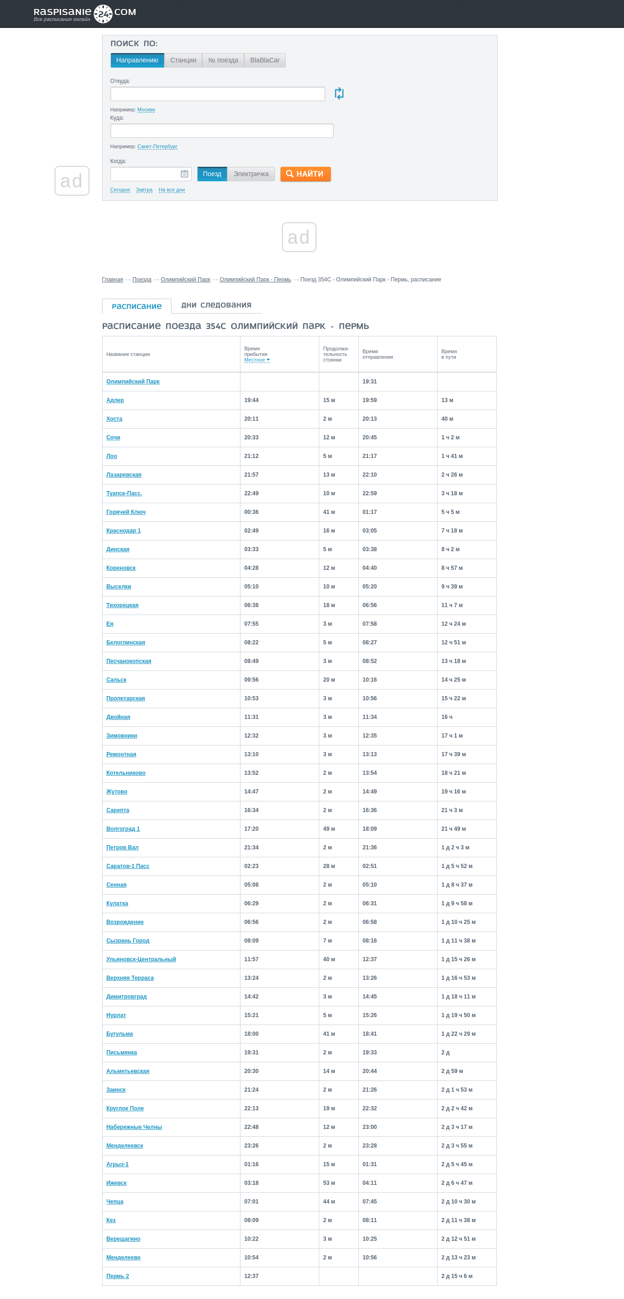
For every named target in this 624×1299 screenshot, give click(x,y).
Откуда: (139, 81)
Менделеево (142, 1220)
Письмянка (140, 1015)
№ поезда (241, 60)
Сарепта (136, 773)
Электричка (269, 137)
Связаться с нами (313, 1271)
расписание (156, 270)
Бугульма (138, 996)
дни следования (235, 269)
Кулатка (136, 866)
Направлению (156, 60)
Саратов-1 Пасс (146, 829)
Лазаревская (142, 437)
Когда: (137, 125)
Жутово (135, 754)
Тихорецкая (141, 568)
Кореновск (139, 530)
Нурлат (134, 978)
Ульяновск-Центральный (160, 922)
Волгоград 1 (141, 791)
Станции (202, 60)
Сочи (132, 400)
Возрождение (143, 885)
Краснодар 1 (142, 493)
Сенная (135, 847)
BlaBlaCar (283, 60)
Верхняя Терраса (148, 940)
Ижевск (135, 1145)
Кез (129, 1183)
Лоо (130, 419)
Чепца (133, 1164)
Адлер (134, 363)
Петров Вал (141, 810)
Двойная (137, 680)
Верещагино (142, 1201)
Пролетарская (144, 661)
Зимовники (140, 698)
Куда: (313, 81)
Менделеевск (143, 1108)
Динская (136, 512)
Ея (128, 586)
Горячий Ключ (144, 475)
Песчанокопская (147, 624)
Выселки (137, 549)
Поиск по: (152, 44)
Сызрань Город (146, 903)
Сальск (135, 642)
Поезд (230, 137)
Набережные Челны (153, 1090)
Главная (132, 243)
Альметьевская (146, 1034)
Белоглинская (144, 605)
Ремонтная (140, 717)
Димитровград (145, 959)
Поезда (161, 243)
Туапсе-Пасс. (143, 456)
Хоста (133, 381)
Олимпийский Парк (204, 243)
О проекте (357, 1271)
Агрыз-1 (136, 1127)
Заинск (134, 1052)
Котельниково (144, 735)
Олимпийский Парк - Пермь (274, 243)
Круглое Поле (143, 1071)
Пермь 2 (136, 1239)
